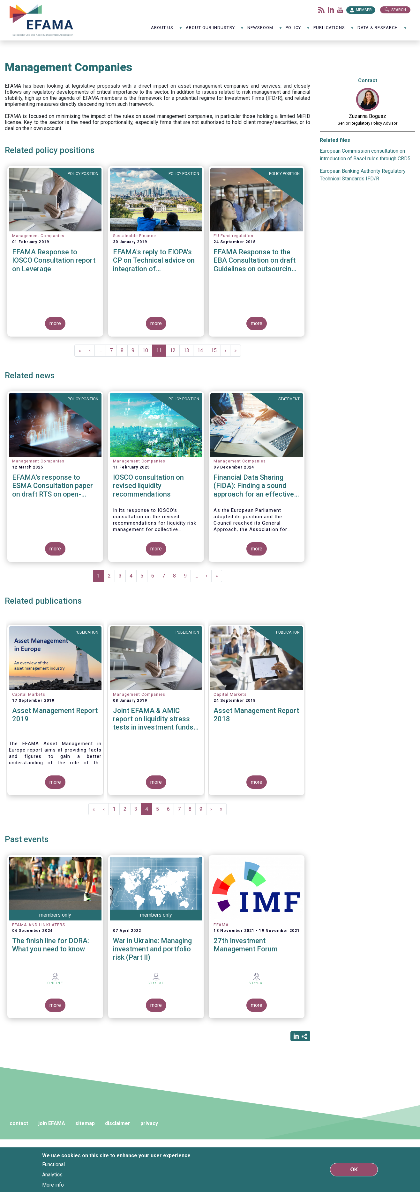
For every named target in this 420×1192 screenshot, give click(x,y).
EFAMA (41, 20)
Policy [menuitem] (298, 29)
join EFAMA (51, 1123)
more (55, 323)
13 (188, 350)
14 (202, 350)
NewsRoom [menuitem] (265, 29)
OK (354, 1169)
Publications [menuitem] (333, 29)
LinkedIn (331, 10)
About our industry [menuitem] (215, 29)
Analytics (52, 1175)
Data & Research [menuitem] (382, 29)
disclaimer (117, 1123)
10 (147, 350)
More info (53, 1185)
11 (161, 352)
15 (216, 350)
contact (19, 1123)
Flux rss (321, 10)
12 (175, 350)
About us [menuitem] (167, 29)
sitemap (85, 1123)
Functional (53, 1164)
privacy (149, 1123)
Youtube (340, 10)
